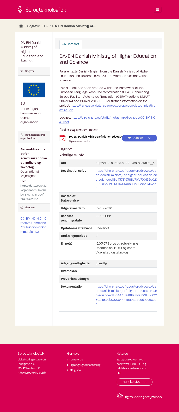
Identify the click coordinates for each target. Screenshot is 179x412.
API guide (75, 370)
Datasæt (71, 44)
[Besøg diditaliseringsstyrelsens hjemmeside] (139, 396)
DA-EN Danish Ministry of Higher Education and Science (105, 136)
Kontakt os (76, 359)
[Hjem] (21, 26)
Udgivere (33, 26)
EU (46, 26)
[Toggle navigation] (158, 10)
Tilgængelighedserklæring (85, 365)
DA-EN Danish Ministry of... (74, 26)
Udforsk (135, 138)
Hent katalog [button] (131, 382)
